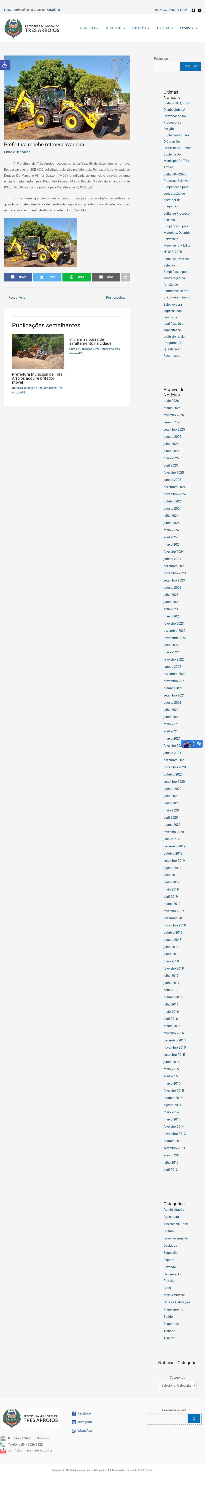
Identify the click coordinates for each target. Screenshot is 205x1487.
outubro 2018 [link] (173, 932)
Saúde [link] (168, 1317)
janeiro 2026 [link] (172, 422)
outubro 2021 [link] (173, 688)
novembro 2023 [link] (175, 573)
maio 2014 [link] (171, 1112)
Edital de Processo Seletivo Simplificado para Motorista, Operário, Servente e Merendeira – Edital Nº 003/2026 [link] (177, 233)
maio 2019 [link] (171, 889)
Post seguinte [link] (117, 297)
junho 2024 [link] (172, 523)
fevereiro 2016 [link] (174, 1033)
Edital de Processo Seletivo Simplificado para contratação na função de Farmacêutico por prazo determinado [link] (177, 278)
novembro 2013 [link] (175, 1134)
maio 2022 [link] (171, 652)
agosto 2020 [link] (172, 789)
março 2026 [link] (172, 408)
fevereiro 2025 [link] (174, 473)
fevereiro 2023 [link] (174, 623)
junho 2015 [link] (172, 1062)
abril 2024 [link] (171, 537)
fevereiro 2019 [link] (174, 911)
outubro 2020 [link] (173, 774)
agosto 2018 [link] (172, 940)
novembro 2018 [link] (175, 925)
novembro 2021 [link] (175, 681)
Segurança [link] (171, 1324)
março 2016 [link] (172, 1026)
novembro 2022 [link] (175, 638)
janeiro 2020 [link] (172, 839)
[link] (5, 65)
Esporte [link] (169, 1260)
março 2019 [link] (172, 904)
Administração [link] (174, 1210)
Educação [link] (171, 1253)
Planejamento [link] (173, 1309)
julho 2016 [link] (171, 1004)
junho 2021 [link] (172, 717)
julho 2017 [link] (171, 976)
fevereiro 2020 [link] (174, 832)
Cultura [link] (169, 1231)
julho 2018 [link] (171, 947)
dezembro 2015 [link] (175, 1040)
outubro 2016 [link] (173, 997)
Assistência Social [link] (176, 1224)
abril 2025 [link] (171, 465)
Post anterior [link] (15, 297)
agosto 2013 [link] (172, 1155)
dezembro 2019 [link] (175, 846)
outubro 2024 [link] (173, 501)
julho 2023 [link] (171, 595)
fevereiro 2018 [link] (174, 968)
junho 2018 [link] (172, 954)
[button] (99, 28)
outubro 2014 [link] (173, 1098)
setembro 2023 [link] (174, 580)
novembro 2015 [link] (175, 1047)
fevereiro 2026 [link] (174, 415)
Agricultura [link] (171, 1217)
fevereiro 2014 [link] (174, 1126)
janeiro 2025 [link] (172, 480)
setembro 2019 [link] (174, 861)
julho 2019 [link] (171, 875)
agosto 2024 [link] (172, 508)
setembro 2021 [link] (174, 695)
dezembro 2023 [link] (175, 566)
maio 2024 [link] (171, 530)
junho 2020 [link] (172, 803)
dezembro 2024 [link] (175, 487)
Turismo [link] (169, 1338)
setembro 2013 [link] (174, 1148)
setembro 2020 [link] (174, 782)
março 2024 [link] (172, 544)
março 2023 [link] (172, 616)
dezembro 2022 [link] (175, 631)
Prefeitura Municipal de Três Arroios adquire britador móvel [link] (37, 378)
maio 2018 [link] (171, 961)
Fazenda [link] (170, 1267)
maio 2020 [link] (171, 810)
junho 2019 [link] (172, 882)
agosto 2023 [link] (172, 587)
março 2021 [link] (172, 738)
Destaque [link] (170, 1245)
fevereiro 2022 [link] (174, 659)
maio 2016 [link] (171, 1011)
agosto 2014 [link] (172, 1105)
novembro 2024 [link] (175, 494)
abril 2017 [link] (171, 990)
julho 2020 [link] (171, 796)
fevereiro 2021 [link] (174, 746)
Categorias (177, 1377)
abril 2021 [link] (171, 731)
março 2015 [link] (172, 1083)
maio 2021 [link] (171, 724)
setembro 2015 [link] (174, 1055)
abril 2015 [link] (171, 1076)
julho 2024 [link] (171, 516)
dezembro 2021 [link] (175, 674)
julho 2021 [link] (171, 710)
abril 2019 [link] (171, 897)
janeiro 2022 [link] (172, 667)
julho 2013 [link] (171, 1162)
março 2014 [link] (172, 1119)
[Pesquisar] (194, 1418)
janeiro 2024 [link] (172, 559)
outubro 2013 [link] (173, 1141)
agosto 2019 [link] (172, 868)
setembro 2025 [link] (174, 429)
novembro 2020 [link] (175, 767)
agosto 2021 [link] (172, 702)
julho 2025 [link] (171, 444)
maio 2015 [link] (171, 1069)
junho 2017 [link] (172, 983)
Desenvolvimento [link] (176, 1238)
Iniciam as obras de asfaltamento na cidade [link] (90, 341)
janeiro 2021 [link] (172, 753)
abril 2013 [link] (171, 1170)
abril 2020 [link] (171, 817)
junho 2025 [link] (172, 451)
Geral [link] (167, 1288)
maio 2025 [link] (171, 458)
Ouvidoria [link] (53, 10)
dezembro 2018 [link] (175, 918)
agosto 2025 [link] (172, 437)
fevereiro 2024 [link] (174, 552)
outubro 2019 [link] (173, 853)
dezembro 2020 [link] (175, 760)
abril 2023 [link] (171, 609)
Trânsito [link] (169, 1331)
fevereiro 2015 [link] (174, 1091)
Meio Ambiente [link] (174, 1295)
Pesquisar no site (174, 1410)
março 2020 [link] (172, 825)
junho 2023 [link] (172, 602)
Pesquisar (161, 58)
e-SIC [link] (7, 10)
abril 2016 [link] (171, 1019)
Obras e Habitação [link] (17, 152)
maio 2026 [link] (171, 401)
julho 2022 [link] (171, 645)
